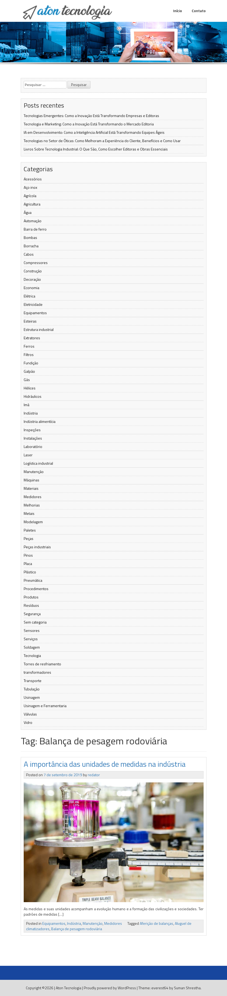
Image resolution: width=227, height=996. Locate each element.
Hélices (30, 388)
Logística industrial (38, 463)
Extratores (32, 338)
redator (94, 775)
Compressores (36, 262)
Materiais (31, 488)
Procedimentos (36, 588)
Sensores (32, 630)
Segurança (32, 614)
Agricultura (32, 204)
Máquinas (31, 480)
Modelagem (33, 522)
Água (28, 212)
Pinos (28, 555)
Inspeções (32, 430)
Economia (31, 287)
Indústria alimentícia (39, 421)
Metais (29, 513)
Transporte (32, 680)
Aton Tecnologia (68, 988)
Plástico (30, 572)
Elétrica (29, 296)
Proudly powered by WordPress (110, 988)
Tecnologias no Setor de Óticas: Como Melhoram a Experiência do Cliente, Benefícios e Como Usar (102, 140)
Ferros (29, 346)
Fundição (31, 363)
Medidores (32, 496)
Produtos (31, 597)
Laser (28, 455)
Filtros (29, 354)
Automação (32, 221)
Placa (28, 563)
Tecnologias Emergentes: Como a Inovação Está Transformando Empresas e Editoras (91, 115)
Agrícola (30, 195)
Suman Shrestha (187, 988)
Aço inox (30, 187)
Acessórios (33, 179)
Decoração (32, 279)
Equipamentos (35, 313)
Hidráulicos (32, 396)
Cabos (29, 254)
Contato (199, 10)
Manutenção (34, 471)
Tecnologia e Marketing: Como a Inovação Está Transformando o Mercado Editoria (89, 124)
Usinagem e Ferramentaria (45, 706)
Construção (33, 271)
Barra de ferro (35, 229)
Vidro (28, 722)
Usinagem (32, 697)
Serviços (31, 639)
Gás (27, 379)
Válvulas (30, 714)
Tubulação (32, 689)
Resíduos (31, 605)
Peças (28, 538)
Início (177, 10)
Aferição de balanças (156, 923)
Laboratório (33, 446)
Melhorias (32, 505)
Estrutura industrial (39, 329)
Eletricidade (33, 304)
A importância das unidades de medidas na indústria (105, 764)
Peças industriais (37, 547)
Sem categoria (35, 622)
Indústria (31, 413)
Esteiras (30, 321)
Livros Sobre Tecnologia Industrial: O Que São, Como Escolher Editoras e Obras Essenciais (96, 149)
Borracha (31, 246)
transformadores (37, 672)
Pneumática (33, 580)
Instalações (33, 438)
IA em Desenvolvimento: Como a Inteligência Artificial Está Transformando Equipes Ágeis (94, 132)
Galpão (29, 371)
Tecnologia (32, 655)
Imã (26, 405)
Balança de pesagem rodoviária (76, 929)
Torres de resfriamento (42, 664)
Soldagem (32, 647)
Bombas (30, 237)
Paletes (30, 530)
